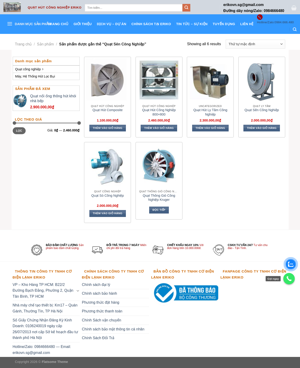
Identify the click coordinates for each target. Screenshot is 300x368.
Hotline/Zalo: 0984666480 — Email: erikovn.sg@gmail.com (42, 350)
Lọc (19, 130)
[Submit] (186, 8)
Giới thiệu (82, 24)
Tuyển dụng (224, 24)
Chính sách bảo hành (99, 293)
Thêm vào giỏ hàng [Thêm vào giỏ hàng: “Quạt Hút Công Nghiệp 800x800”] (159, 128)
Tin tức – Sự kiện (192, 24)
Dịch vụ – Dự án (111, 24)
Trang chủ (58, 24)
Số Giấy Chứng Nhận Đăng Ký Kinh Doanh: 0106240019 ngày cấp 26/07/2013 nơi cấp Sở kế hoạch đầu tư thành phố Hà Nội (45, 329)
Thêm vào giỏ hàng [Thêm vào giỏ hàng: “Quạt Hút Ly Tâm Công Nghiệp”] (210, 128)
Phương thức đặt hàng (100, 302)
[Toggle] (78, 290)
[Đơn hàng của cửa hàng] (255, 44)
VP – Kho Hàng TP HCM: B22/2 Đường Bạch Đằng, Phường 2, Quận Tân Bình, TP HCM (43, 290)
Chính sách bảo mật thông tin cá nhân (113, 329)
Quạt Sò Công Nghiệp (107, 195)
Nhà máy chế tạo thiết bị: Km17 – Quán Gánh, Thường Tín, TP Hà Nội (45, 308)
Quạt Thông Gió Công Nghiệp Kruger (159, 198)
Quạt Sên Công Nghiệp (262, 110)
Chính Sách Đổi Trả (98, 338)
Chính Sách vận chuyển (101, 320)
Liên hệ (246, 24)
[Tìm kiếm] (295, 29)
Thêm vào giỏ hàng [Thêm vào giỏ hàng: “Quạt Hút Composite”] (107, 128)
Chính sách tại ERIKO (151, 24)
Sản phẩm (45, 44)
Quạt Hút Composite (108, 110)
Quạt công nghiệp (29, 69)
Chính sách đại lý (96, 285)
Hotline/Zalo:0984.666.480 (275, 22)
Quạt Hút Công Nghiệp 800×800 (159, 112)
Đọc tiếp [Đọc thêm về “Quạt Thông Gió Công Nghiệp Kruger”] (158, 209)
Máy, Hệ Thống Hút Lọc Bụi (35, 76)
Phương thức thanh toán (102, 311)
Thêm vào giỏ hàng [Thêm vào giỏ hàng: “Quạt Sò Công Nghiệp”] (107, 213)
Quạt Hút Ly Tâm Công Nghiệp (210, 112)
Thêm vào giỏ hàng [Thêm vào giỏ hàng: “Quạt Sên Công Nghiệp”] (261, 128)
